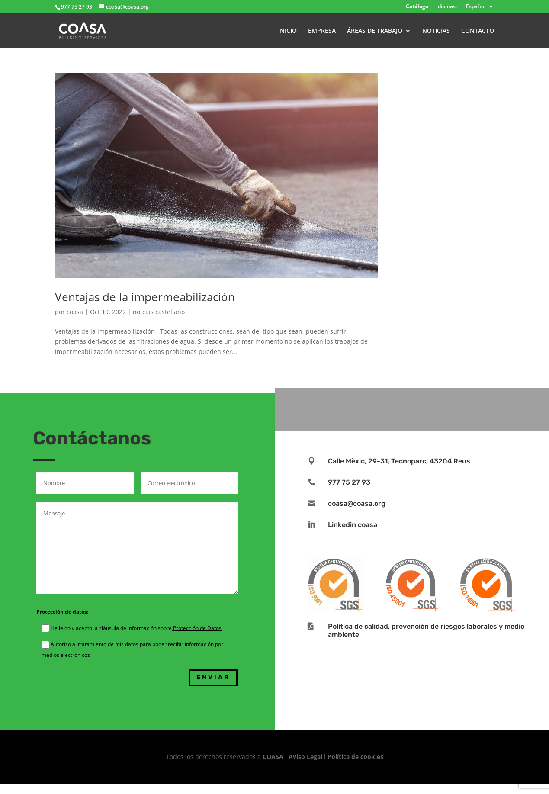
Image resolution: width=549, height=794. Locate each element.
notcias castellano (159, 312)
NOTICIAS (436, 31)
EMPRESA (322, 31)
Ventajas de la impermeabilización (145, 297)
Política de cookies (355, 756)
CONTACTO (477, 31)
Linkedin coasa (352, 525)
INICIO (287, 31)
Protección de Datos (197, 628)
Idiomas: (446, 7)
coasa (75, 312)
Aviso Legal (305, 756)
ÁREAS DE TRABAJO (374, 31)
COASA (274, 756)
